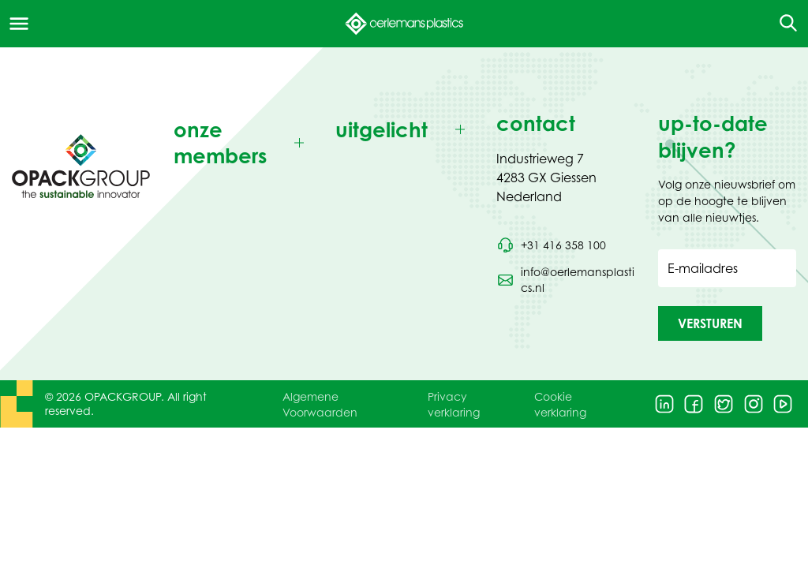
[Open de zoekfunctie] (783, 23)
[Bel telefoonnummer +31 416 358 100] (550, 245)
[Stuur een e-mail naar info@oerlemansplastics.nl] (565, 280)
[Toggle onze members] (243, 143)
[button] (710, 323)
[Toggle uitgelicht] (404, 129)
